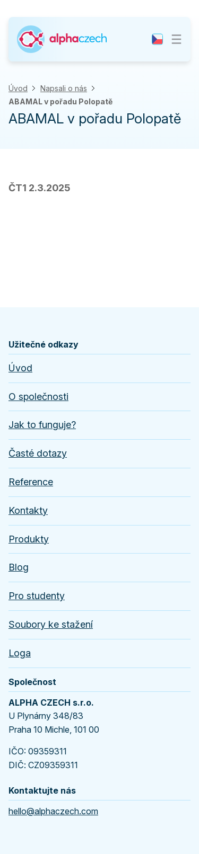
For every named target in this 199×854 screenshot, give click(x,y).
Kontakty (28, 510)
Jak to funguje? (42, 424)
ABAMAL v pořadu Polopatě (60, 101)
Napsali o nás (63, 88)
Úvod (18, 88)
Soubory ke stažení (50, 624)
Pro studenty (36, 595)
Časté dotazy (37, 453)
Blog (18, 567)
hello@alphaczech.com (53, 811)
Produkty (28, 539)
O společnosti (38, 396)
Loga (19, 653)
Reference (30, 481)
